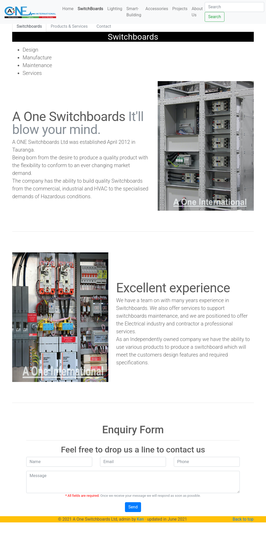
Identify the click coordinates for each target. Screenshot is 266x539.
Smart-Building (134, 11)
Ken (140, 519)
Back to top (243, 519)
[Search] (234, 7)
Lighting (114, 8)
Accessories (156, 8)
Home (69, 8)
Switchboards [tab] (29, 26)
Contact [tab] (104, 26)
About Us (197, 11)
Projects (180, 8)
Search (214, 16)
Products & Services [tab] (69, 26)
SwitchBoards (90, 8)
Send (133, 507)
